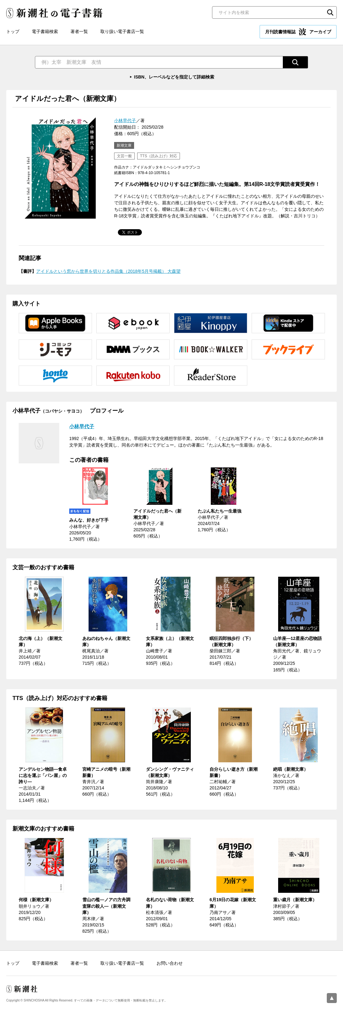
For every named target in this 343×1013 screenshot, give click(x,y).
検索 (330, 12)
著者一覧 (79, 31)
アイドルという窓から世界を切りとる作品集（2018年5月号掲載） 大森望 (108, 271)
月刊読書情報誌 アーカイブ (298, 32)
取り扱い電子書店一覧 (122, 31)
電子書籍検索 (45, 31)
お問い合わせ (170, 963)
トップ (12, 31)
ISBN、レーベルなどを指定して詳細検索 (174, 76)
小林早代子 (125, 120)
